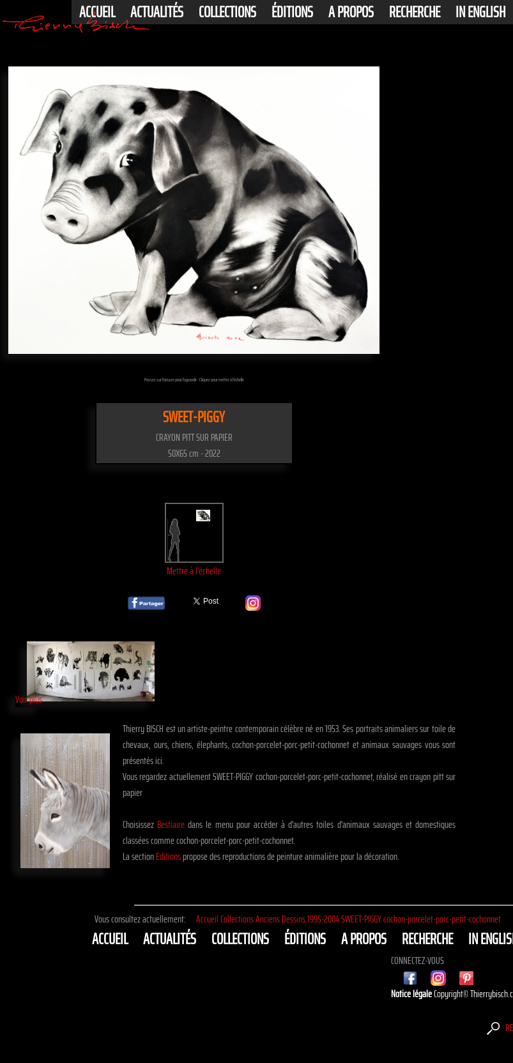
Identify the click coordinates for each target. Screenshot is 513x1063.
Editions (168, 856)
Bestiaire (171, 824)
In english (480, 12)
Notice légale (412, 994)
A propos (351, 12)
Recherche (414, 12)
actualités (156, 12)
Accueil (97, 12)
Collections (227, 12)
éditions (292, 12)
